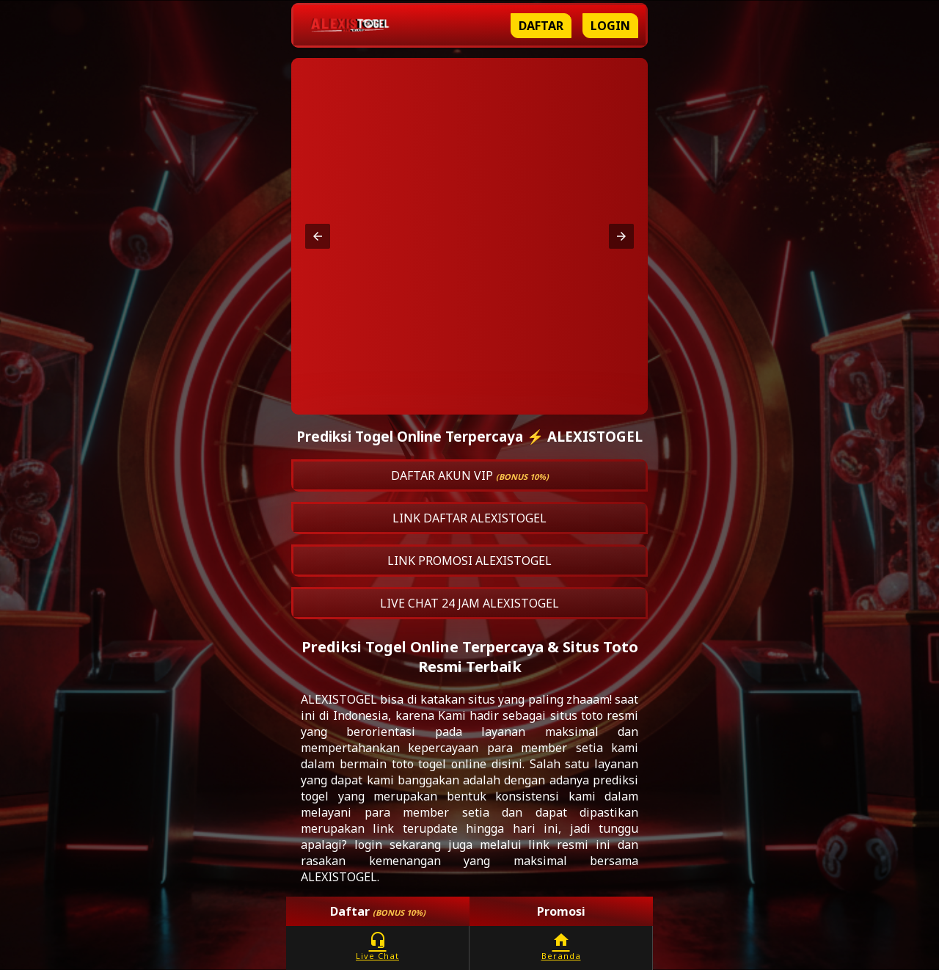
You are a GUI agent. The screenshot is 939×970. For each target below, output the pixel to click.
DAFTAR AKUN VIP (470, 475)
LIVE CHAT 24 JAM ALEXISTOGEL (469, 603)
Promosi (561, 911)
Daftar (541, 26)
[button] (317, 236)
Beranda (560, 946)
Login (610, 26)
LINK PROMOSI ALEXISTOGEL (469, 561)
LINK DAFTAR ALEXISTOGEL (469, 518)
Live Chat (377, 946)
